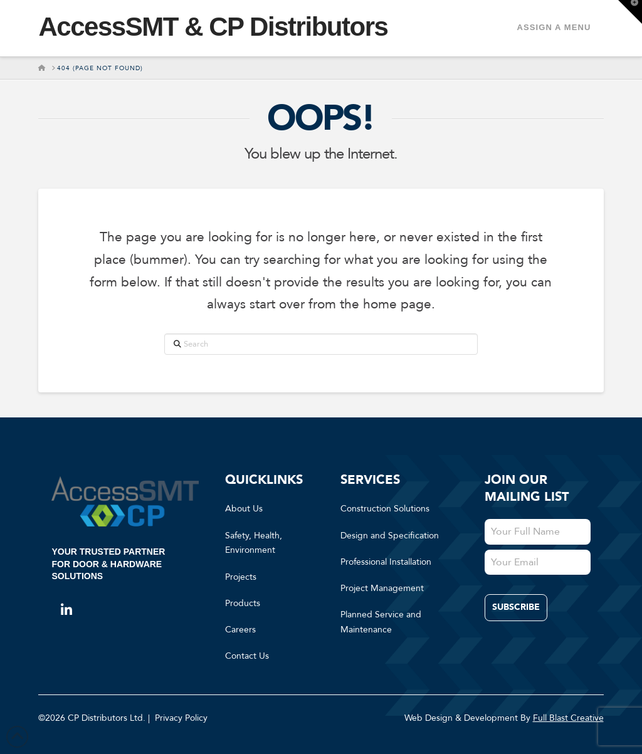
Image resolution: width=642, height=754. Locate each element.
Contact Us (247, 656)
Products (242, 603)
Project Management (382, 588)
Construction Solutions (384, 509)
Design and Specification (389, 536)
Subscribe (516, 607)
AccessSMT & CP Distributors (212, 27)
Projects (240, 577)
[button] (630, 12)
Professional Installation (385, 562)
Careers (240, 630)
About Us (244, 509)
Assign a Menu (554, 27)
